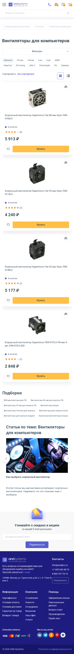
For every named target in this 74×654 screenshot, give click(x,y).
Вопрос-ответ (56, 609)
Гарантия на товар (12, 611)
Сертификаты (9, 598)
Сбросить (8, 60)
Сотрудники (31, 606)
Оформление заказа (59, 598)
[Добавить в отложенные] (8, 149)
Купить (41, 148)
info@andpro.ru (60, 565)
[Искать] (68, 13)
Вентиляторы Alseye (50, 405)
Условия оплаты (11, 602)
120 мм (20, 60)
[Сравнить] (65, 87)
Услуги (29, 619)
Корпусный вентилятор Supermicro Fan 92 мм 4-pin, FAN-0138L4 (36, 268)
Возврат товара (10, 615)
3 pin (40, 60)
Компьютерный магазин (17, 26)
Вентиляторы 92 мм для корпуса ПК (20, 405)
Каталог (39, 26)
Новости (29, 602)
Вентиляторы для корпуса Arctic (53, 411)
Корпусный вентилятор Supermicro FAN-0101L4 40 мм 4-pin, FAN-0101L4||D (36, 344)
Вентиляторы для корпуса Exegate (19, 416)
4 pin (48, 60)
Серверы (65, 65)
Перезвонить (60, 580)
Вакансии (30, 611)
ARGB (57, 60)
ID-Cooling (20, 65)
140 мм (30, 60)
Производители (57, 614)
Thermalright (44, 65)
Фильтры (37, 51)
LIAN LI (32, 65)
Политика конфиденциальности (55, 649)
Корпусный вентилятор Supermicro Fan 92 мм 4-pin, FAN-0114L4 (36, 192)
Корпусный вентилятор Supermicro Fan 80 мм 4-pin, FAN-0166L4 (36, 117)
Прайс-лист (54, 618)
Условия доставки (11, 606)
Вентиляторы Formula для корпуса (19, 411)
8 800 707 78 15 (60, 574)
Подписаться (37, 544)
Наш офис (30, 615)
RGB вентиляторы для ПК (15, 400)
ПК (55, 65)
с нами (26, 572)
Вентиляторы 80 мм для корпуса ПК (47, 400)
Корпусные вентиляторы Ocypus (53, 416)
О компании (31, 598)
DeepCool (8, 65)
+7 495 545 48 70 (60, 569)
